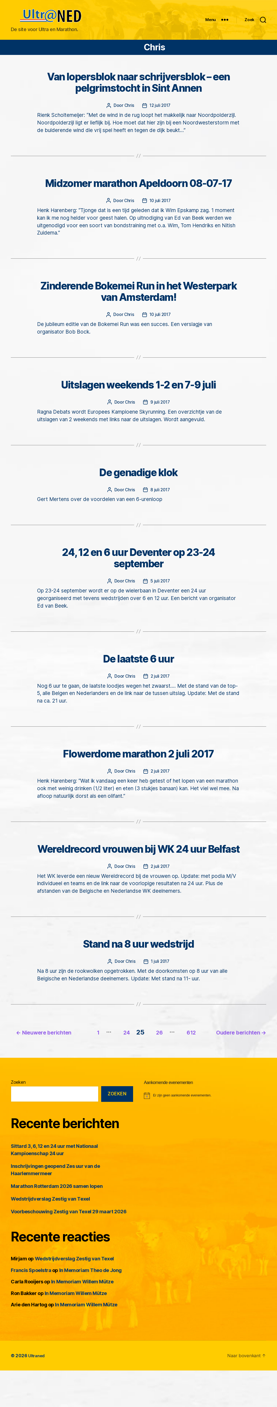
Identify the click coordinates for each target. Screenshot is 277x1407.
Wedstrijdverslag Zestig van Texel (50, 1235)
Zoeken (18, 1118)
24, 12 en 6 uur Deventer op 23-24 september (138, 573)
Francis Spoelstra (31, 1306)
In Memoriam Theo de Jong (90, 1306)
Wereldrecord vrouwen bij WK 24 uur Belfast (138, 872)
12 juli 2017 (160, 115)
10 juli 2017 (160, 211)
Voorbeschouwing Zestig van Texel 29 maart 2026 (68, 1248)
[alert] (205, 1132)
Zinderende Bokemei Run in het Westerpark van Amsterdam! (138, 303)
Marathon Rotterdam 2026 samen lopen (57, 1222)
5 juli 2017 (160, 596)
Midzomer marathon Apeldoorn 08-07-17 (138, 193)
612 (255, 1061)
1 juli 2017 (160, 992)
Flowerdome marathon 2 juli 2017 (138, 771)
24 (180, 1061)
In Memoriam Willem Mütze (82, 1318)
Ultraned (37, 1392)
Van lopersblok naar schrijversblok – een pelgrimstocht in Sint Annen (139, 91)
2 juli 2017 (160, 692)
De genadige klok (138, 486)
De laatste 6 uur (138, 675)
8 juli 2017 (160, 503)
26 (219, 1061)
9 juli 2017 (160, 415)
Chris (128, 115)
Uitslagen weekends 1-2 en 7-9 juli (138, 397)
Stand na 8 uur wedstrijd (138, 974)
